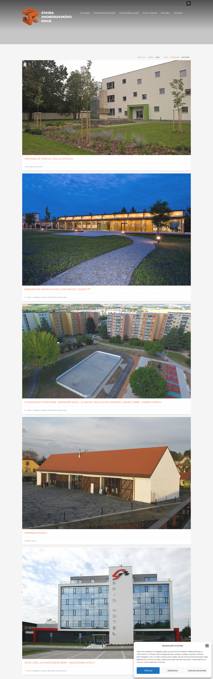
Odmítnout (172, 670)
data (157, 57)
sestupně (185, 57)
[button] (207, 645)
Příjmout (148, 670)
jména (151, 57)
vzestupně (174, 57)
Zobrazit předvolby (197, 670)
